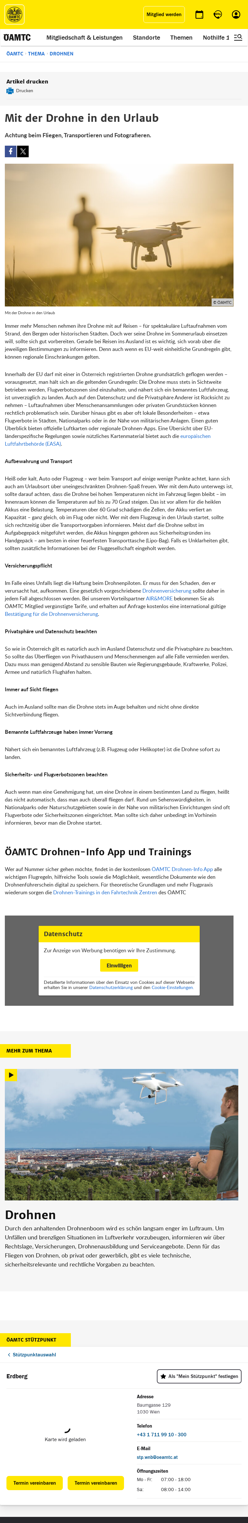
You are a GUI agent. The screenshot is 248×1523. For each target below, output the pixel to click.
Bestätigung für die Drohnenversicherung (51, 613)
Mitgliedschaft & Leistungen (84, 37)
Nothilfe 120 (220, 37)
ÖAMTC (14, 54)
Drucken (24, 90)
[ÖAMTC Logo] (14, 14)
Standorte (146, 37)
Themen (181, 37)
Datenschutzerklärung (111, 987)
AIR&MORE (160, 598)
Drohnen (61, 54)
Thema (36, 54)
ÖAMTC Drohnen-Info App (182, 869)
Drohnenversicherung (166, 590)
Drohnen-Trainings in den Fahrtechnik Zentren (105, 892)
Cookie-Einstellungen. (173, 987)
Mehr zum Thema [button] (29, 1051)
